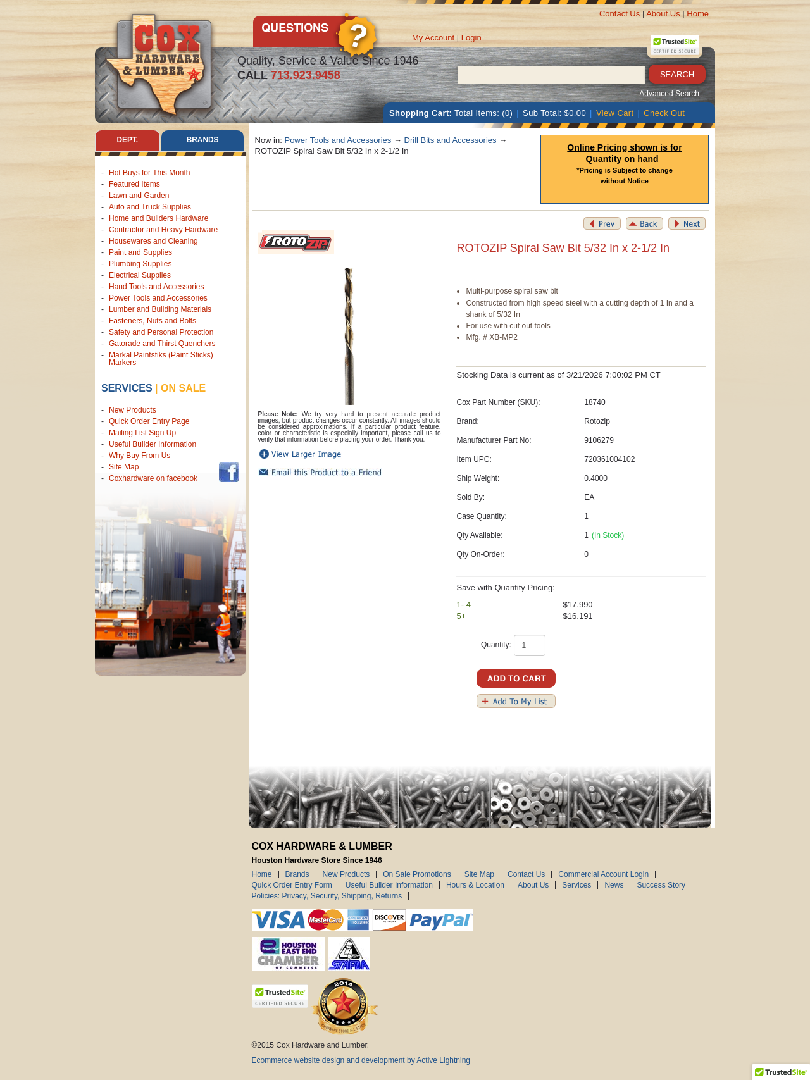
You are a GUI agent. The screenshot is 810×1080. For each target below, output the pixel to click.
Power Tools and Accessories (158, 298)
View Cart (615, 113)
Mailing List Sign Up (142, 433)
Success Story (661, 885)
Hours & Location (475, 885)
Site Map (124, 467)
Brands (297, 874)
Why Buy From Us (139, 456)
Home (698, 13)
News (613, 885)
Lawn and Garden (139, 195)
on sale (183, 388)
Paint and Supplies (140, 252)
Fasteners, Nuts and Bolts (152, 320)
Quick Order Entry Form (292, 885)
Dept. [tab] (127, 140)
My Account (433, 37)
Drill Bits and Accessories (450, 140)
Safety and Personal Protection (161, 332)
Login (471, 37)
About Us (663, 13)
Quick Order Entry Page (149, 422)
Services (127, 388)
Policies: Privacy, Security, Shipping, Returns (327, 895)
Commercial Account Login (603, 874)
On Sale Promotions (417, 874)
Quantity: (496, 644)
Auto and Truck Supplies (150, 206)
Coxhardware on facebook (155, 479)
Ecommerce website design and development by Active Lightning (361, 1060)
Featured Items (134, 184)
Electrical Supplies (140, 275)
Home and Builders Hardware (158, 218)
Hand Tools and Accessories (156, 286)
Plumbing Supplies (140, 263)
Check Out (664, 113)
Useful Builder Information (152, 444)
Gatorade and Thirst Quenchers (162, 343)
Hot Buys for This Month (149, 172)
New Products (132, 410)
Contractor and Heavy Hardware (163, 229)
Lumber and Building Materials (160, 309)
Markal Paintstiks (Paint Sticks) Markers (161, 359)
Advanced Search (669, 93)
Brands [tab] (203, 140)
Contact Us (619, 13)
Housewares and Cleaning (153, 241)
